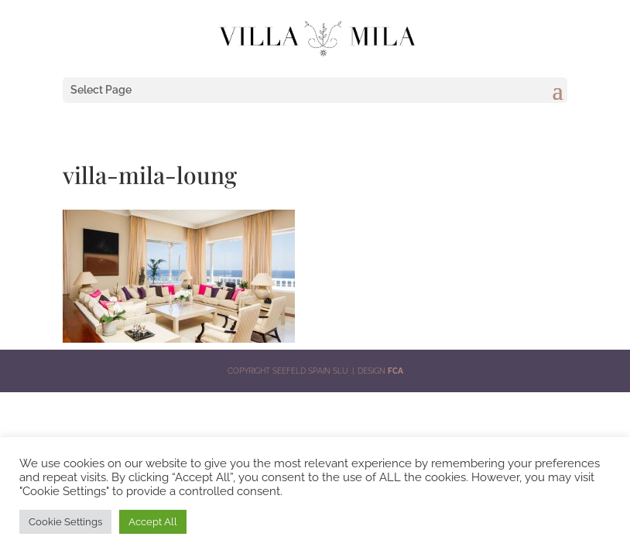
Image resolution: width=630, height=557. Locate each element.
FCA (395, 371)
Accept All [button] (152, 522)
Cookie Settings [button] (65, 522)
